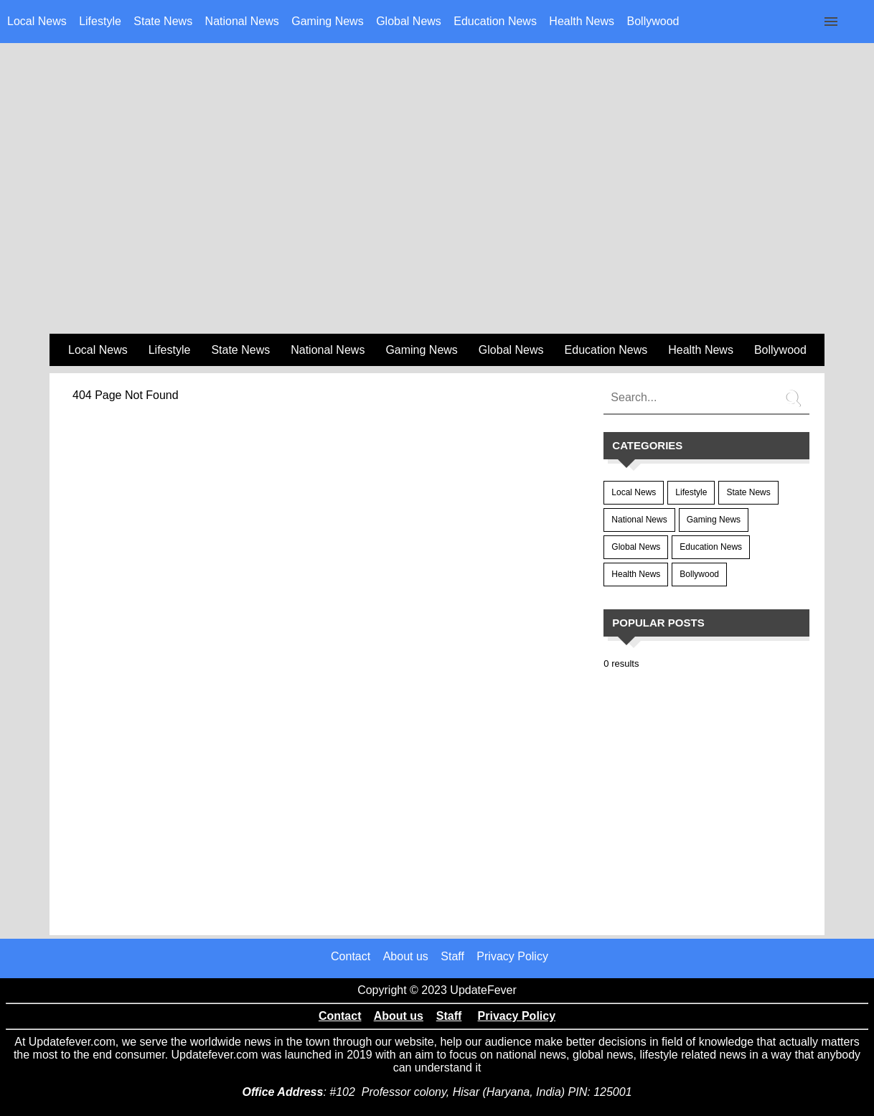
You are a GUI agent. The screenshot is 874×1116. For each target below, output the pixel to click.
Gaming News (327, 21)
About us (405, 956)
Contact (350, 956)
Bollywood (653, 21)
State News (162, 21)
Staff (452, 956)
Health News (581, 21)
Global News (408, 21)
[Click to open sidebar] (831, 21)
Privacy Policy (512, 956)
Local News (37, 21)
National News (242, 21)
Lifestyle (100, 21)
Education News (495, 21)
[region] (437, 216)
